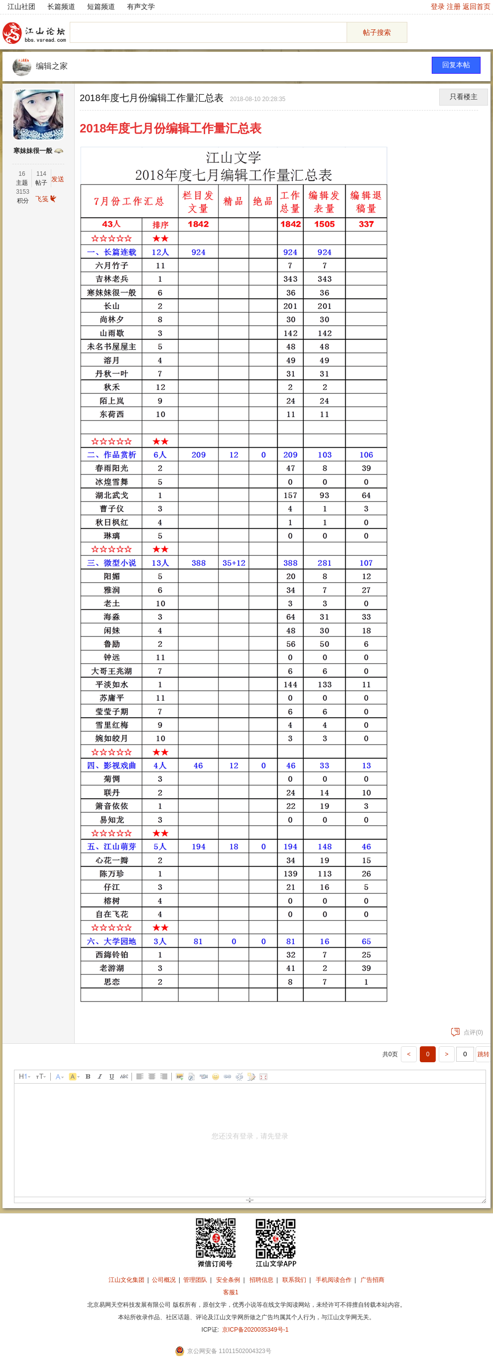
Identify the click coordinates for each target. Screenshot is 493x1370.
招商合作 (258, 1292)
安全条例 (228, 1279)
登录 (438, 6)
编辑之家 (52, 66)
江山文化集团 (126, 1279)
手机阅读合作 (334, 1279)
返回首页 (477, 6)
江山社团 (21, 6)
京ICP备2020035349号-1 (255, 1329)
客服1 (231, 1292)
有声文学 (141, 6)
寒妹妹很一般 (32, 150)
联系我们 (294, 1279)
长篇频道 (61, 6)
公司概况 (164, 1279)
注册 (454, 6)
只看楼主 (464, 97)
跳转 (484, 1054)
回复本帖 (456, 65)
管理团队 (195, 1279)
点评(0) (467, 1032)
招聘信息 (261, 1279)
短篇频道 (101, 6)
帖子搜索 (377, 32)
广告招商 (372, 1279)
